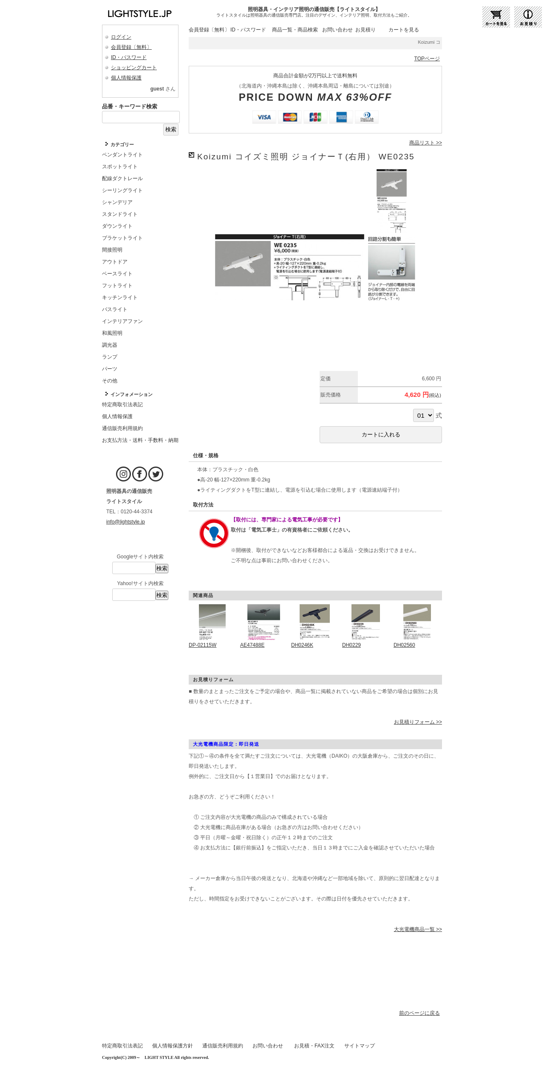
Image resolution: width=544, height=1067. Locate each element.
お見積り (365, 30)
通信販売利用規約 (222, 1046)
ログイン (121, 37)
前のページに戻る (419, 1013)
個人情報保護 (126, 78)
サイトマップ (359, 1046)
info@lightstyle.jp (125, 522)
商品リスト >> (425, 143)
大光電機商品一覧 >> (418, 929)
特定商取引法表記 (122, 1046)
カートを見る (403, 30)
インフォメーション (131, 394)
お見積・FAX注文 (314, 1046)
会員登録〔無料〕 (131, 47)
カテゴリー (122, 144)
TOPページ (427, 59)
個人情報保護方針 (172, 1046)
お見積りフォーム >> (418, 722)
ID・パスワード (129, 57)
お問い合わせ (337, 30)
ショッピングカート (134, 68)
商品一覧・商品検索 (295, 30)
